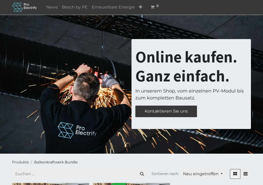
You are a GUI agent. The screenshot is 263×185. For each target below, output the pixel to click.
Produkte (20, 162)
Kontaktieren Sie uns (166, 111)
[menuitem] (52, 7)
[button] (140, 7)
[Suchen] (142, 174)
